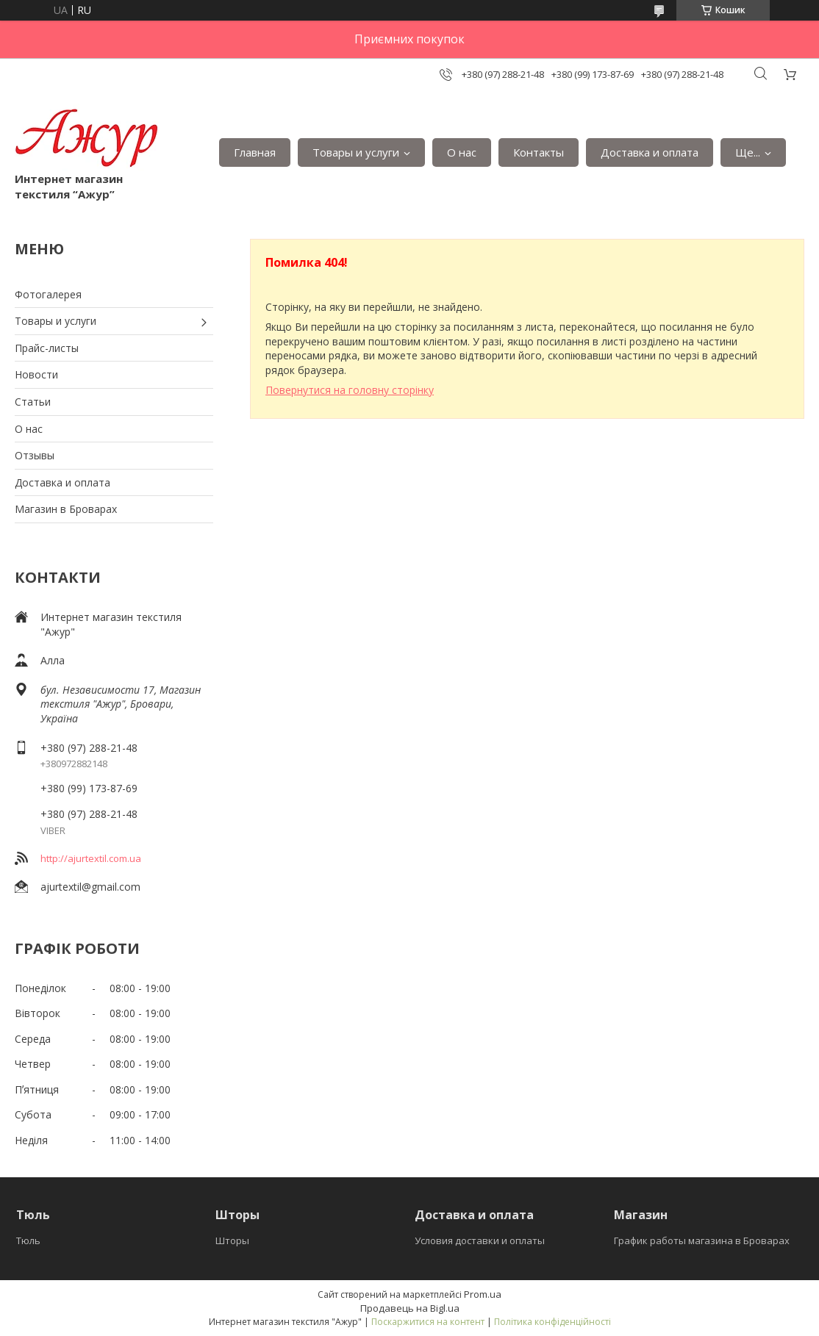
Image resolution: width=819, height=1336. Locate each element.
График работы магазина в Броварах (702, 1240)
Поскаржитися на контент (427, 1321)
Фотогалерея (48, 294)
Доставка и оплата (649, 152)
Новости (36, 374)
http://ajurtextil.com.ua (90, 858)
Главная (255, 152)
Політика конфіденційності (552, 1321)
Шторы (232, 1240)
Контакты (538, 152)
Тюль (28, 1240)
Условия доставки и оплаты (480, 1240)
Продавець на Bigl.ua (409, 1308)
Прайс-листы (47, 348)
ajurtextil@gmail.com (90, 887)
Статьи (33, 402)
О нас (461, 152)
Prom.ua (482, 1294)
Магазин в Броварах (66, 509)
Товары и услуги (355, 152)
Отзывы (34, 455)
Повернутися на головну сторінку (349, 390)
